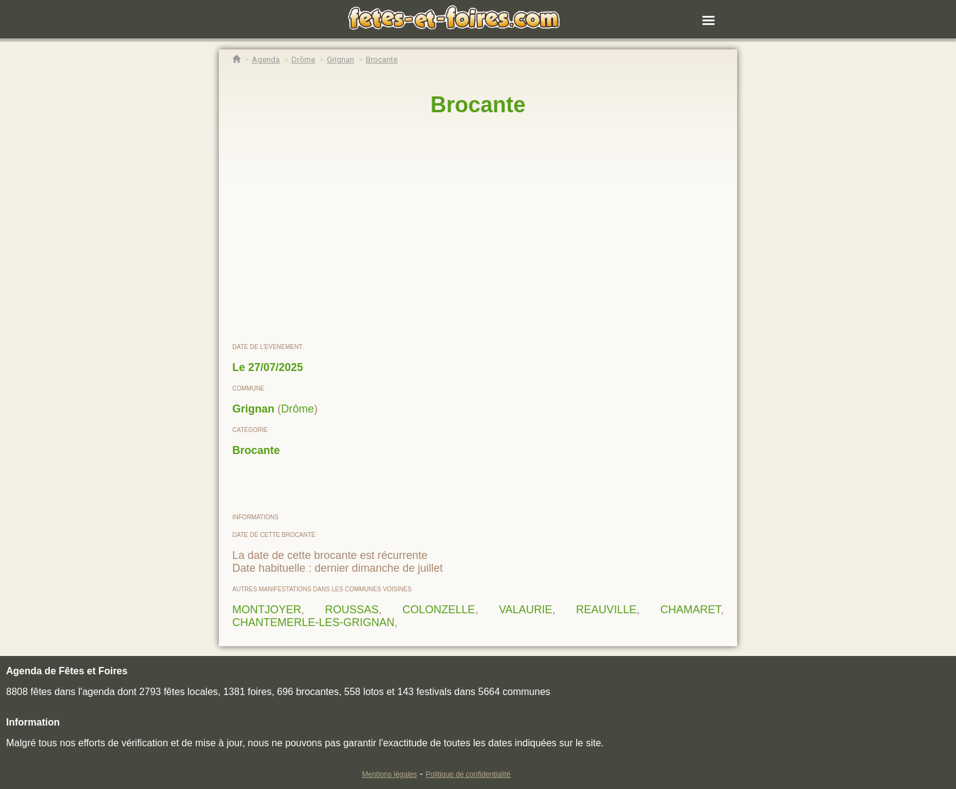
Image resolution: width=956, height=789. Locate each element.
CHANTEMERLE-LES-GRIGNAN (313, 622)
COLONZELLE (438, 609)
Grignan (253, 409)
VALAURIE (525, 609)
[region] (478, 230)
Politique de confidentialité (468, 774)
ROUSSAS (352, 609)
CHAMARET (690, 609)
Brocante (256, 450)
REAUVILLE (606, 609)
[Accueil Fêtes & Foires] (236, 59)
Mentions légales (389, 774)
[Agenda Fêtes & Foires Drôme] (303, 59)
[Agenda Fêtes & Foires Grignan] (340, 59)
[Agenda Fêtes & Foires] (266, 59)
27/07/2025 (275, 367)
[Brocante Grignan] (382, 59)
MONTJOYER (266, 609)
